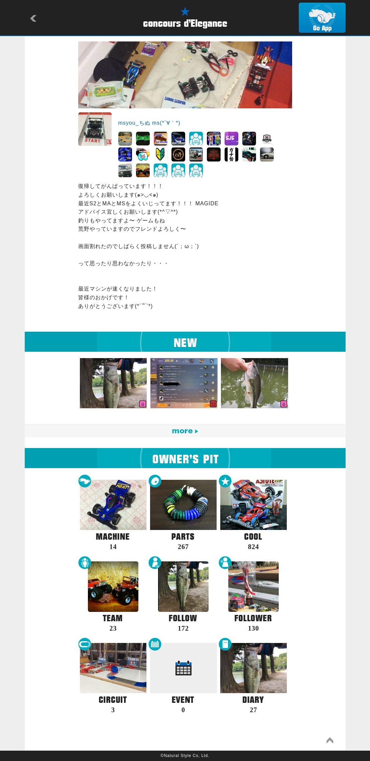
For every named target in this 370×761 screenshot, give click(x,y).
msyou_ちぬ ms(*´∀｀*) (149, 123)
